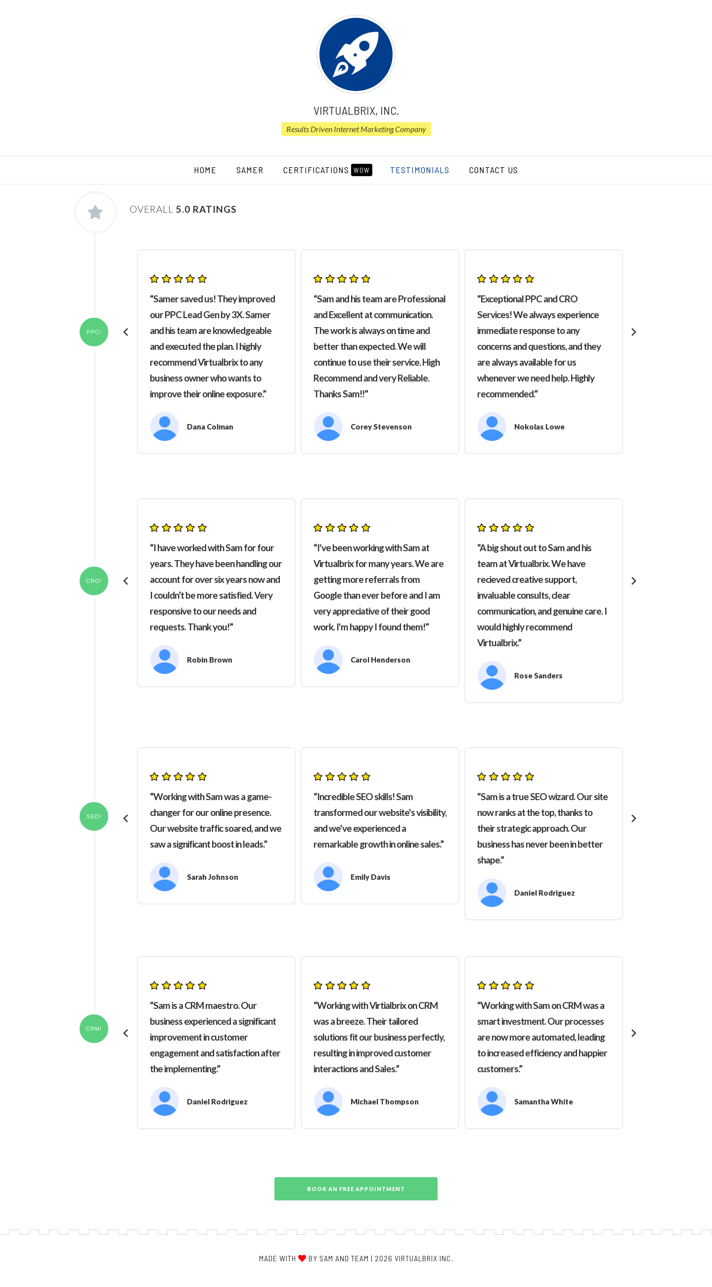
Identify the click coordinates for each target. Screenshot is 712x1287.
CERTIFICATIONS (327, 170)
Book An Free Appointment (356, 1189)
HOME (210, 169)
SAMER (250, 169)
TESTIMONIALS (419, 169)
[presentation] (126, 332)
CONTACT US (493, 169)
